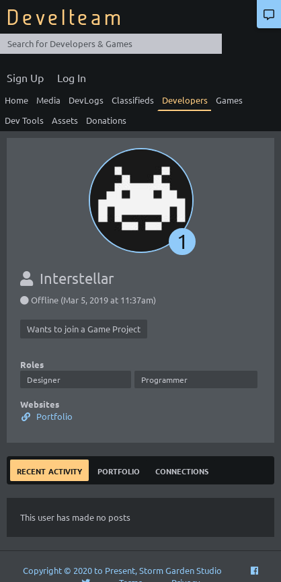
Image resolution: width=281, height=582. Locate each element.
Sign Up (25, 77)
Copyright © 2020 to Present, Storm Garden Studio (122, 570)
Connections (181, 470)
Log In (71, 77)
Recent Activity (49, 470)
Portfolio (46, 416)
